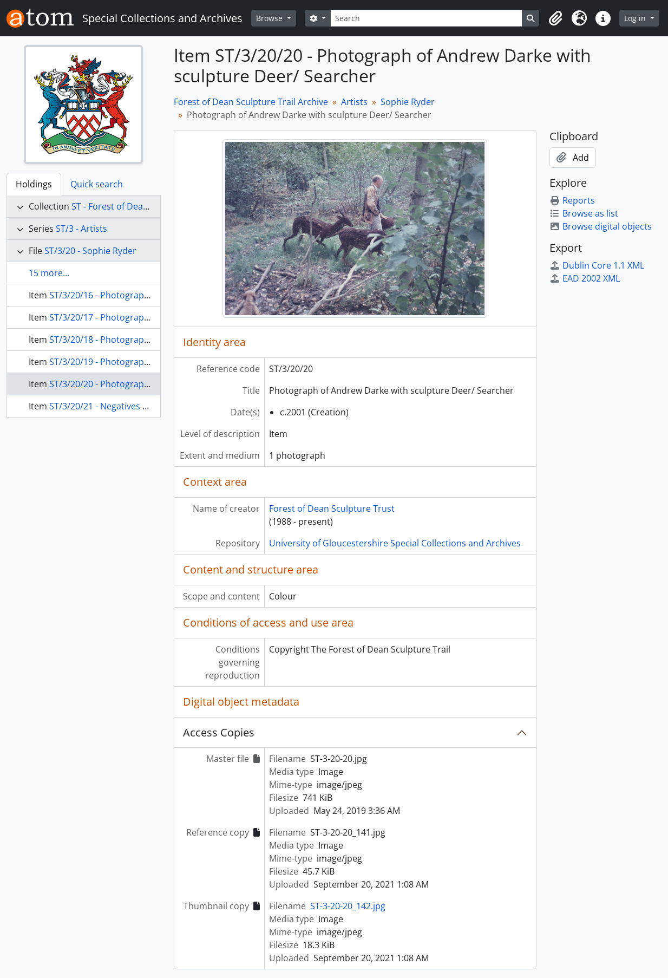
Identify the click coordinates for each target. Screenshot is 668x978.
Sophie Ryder (408, 102)
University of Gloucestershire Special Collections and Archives (395, 543)
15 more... (49, 273)
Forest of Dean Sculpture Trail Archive (251, 102)
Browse (270, 18)
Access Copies (218, 732)
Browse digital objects (600, 226)
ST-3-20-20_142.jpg (347, 906)
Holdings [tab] (34, 184)
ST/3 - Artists (81, 228)
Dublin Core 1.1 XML (596, 265)
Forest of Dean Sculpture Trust (332, 508)
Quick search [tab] (96, 184)
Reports (572, 200)
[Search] (426, 18)
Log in (636, 18)
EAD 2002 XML (584, 278)
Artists (354, 102)
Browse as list (583, 213)
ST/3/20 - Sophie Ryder (90, 251)
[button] (555, 18)
